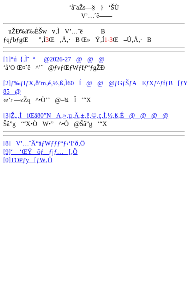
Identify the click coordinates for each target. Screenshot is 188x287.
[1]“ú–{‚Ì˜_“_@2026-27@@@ (53, 59)
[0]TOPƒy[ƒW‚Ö (27, 160)
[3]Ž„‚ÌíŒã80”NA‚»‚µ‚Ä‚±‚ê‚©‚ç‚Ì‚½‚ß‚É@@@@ (85, 115)
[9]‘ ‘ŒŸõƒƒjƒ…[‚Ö (40, 151)
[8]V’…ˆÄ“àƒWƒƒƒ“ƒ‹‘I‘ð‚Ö (44, 143)
